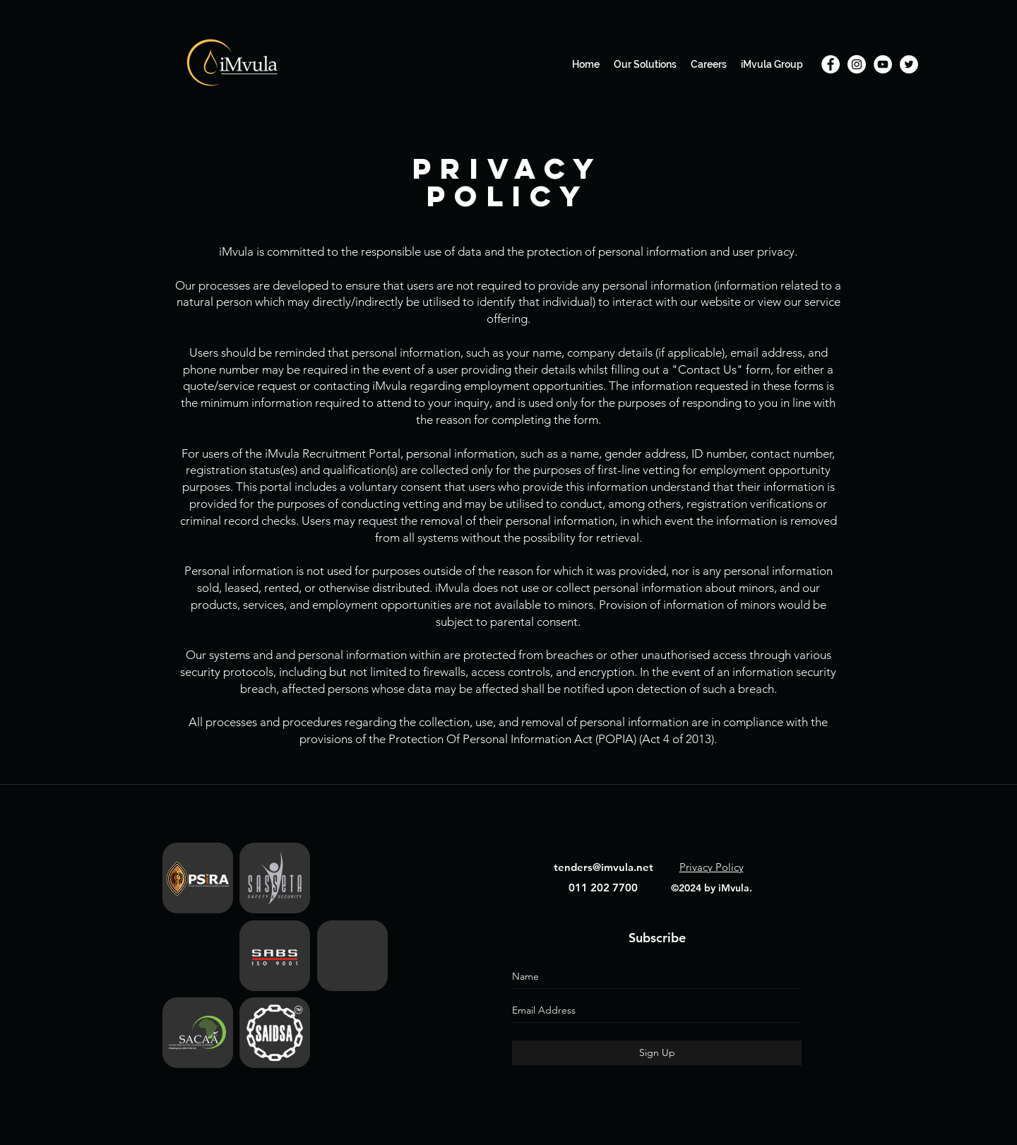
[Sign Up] (657, 1052)
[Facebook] (830, 64)
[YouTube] (883, 64)
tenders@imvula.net (603, 867)
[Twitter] (909, 64)
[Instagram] (857, 64)
